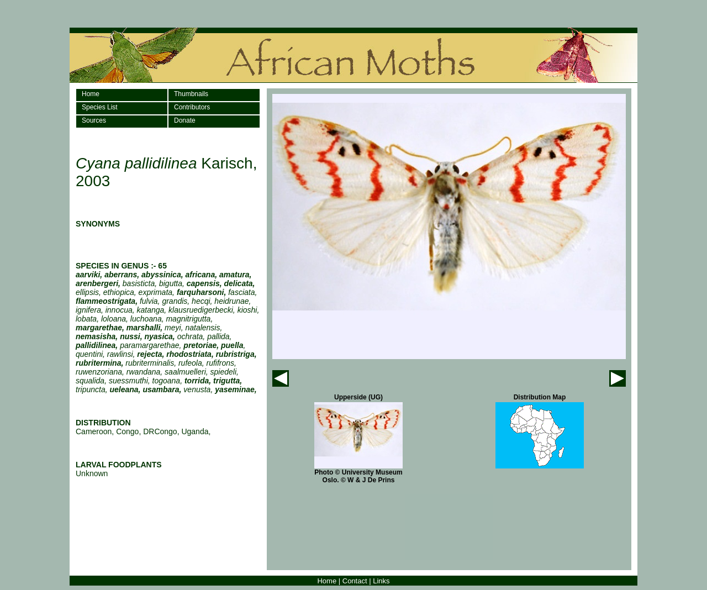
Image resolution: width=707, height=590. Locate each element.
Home (90, 94)
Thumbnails (191, 94)
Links (381, 581)
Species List (100, 107)
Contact (354, 581)
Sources (94, 120)
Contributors (192, 107)
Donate (185, 120)
